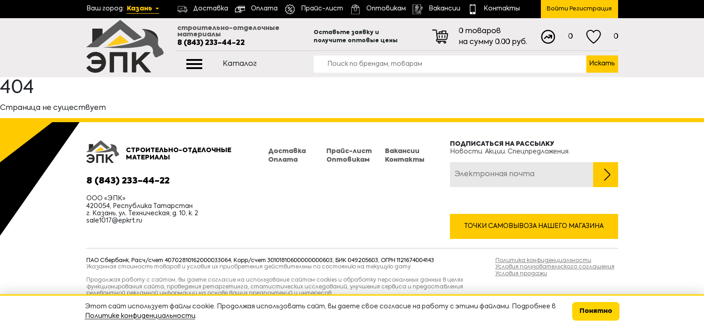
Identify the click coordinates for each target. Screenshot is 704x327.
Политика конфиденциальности (543, 260)
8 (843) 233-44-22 (211, 43)
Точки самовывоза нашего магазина (534, 226)
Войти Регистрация (579, 9)
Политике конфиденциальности (140, 316)
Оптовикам (347, 160)
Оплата (283, 160)
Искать (602, 63)
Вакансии (402, 151)
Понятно (595, 311)
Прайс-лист (349, 151)
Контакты (404, 160)
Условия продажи (521, 274)
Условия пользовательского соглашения (554, 267)
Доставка (287, 151)
